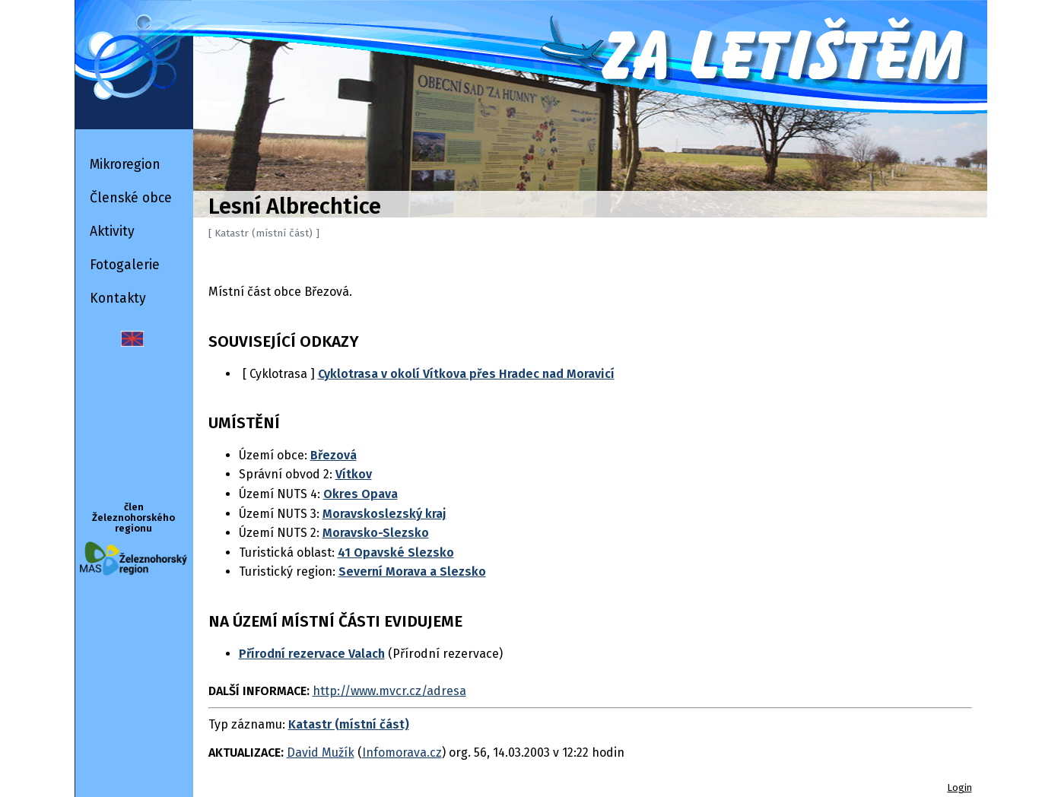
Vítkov (353, 474)
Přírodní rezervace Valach (312, 653)
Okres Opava (360, 494)
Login (960, 787)
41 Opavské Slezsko (396, 552)
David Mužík (320, 752)
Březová (333, 455)
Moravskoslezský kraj (384, 513)
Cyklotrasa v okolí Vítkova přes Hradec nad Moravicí (466, 374)
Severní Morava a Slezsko (412, 571)
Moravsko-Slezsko (375, 533)
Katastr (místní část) (348, 724)
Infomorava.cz (402, 752)
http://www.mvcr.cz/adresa (389, 691)
